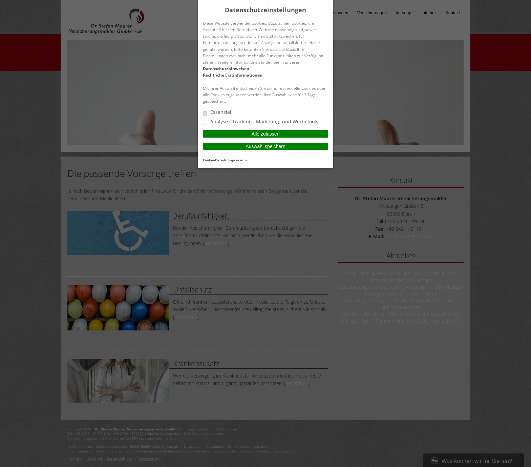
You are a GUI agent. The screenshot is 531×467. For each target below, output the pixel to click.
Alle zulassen (266, 134)
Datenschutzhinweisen (226, 69)
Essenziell (218, 112)
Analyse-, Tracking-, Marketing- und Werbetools (260, 122)
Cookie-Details (215, 160)
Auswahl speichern (265, 146)
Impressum (237, 160)
